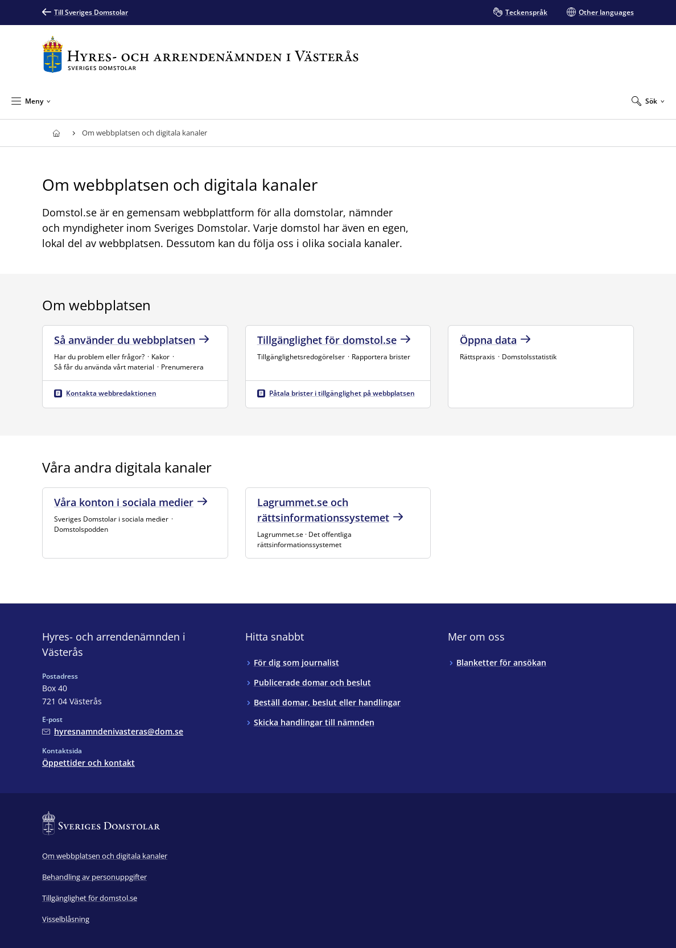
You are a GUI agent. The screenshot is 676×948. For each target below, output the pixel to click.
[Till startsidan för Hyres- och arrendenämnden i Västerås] (200, 54)
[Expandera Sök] (648, 101)
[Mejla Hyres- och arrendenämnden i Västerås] (112, 731)
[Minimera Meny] (31, 101)
